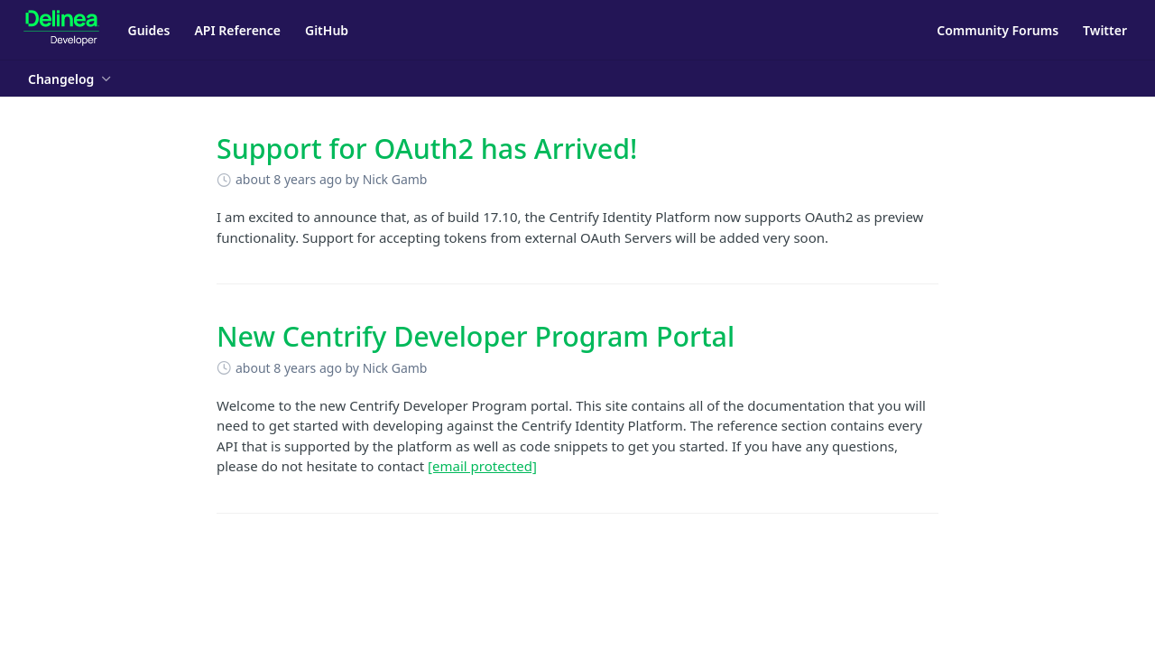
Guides (149, 30)
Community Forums (997, 30)
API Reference (237, 30)
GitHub (326, 30)
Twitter (1105, 30)
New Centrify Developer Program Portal (476, 336)
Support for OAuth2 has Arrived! (427, 148)
